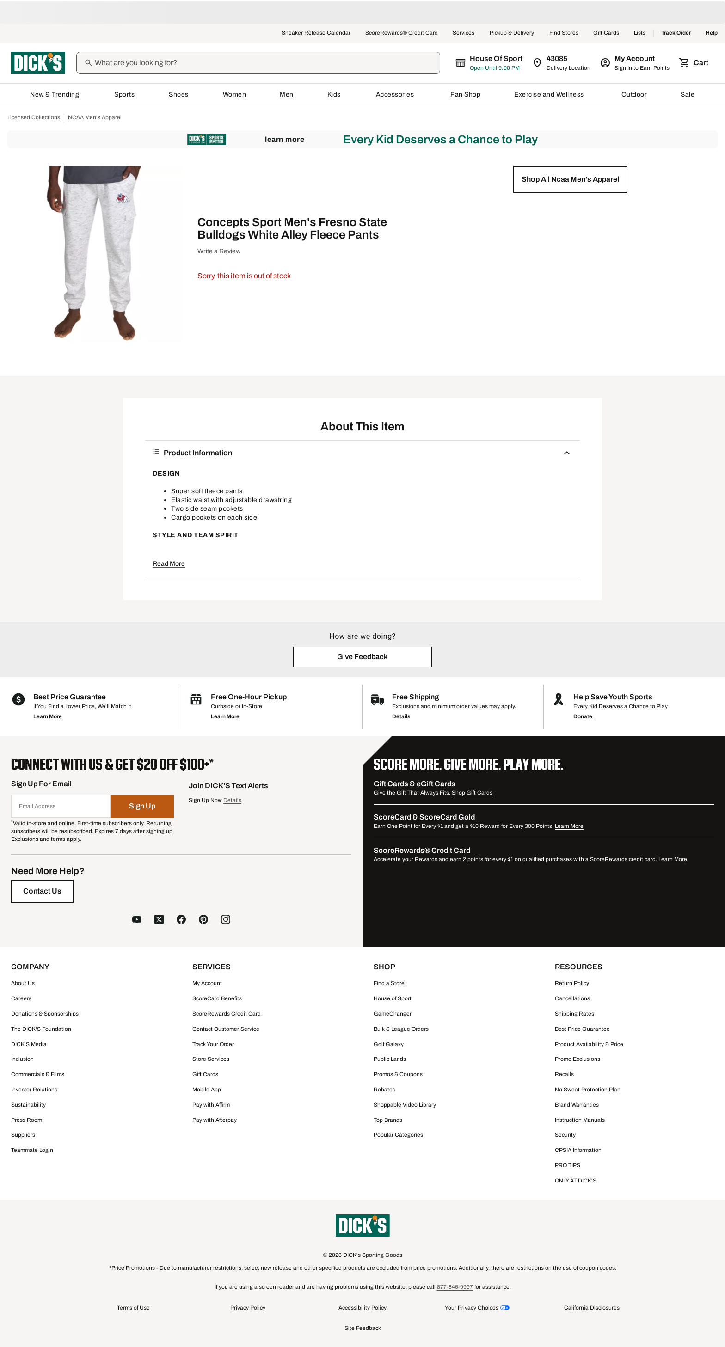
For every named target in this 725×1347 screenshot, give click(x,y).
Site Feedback (362, 1328)
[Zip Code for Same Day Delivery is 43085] (562, 63)
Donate (582, 716)
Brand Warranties (577, 1105)
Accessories (396, 94)
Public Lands (390, 1059)
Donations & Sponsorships (45, 1013)
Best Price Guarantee (582, 1029)
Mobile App (206, 1089)
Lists (640, 33)
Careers (21, 998)
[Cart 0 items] (694, 63)
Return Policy (572, 983)
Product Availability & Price (589, 1044)
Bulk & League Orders (401, 1029)
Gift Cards (606, 33)
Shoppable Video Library (405, 1105)
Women (234, 94)
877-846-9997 (455, 1287)
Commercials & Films (37, 1074)
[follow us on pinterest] (203, 919)
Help (712, 33)
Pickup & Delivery (512, 33)
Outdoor (634, 94)
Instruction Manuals (580, 1120)
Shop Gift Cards (472, 793)
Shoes (179, 94)
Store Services (210, 1059)
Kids (334, 94)
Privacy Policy (247, 1307)
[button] (570, 179)
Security (565, 1135)
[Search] (266, 62)
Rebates (384, 1089)
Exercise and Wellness (551, 94)
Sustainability (28, 1105)
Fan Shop (465, 94)
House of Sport (393, 998)
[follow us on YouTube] (136, 919)
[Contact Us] (42, 891)
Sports (124, 94)
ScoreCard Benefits (217, 998)
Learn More (284, 139)
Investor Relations (34, 1089)
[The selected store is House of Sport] (489, 63)
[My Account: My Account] (635, 63)
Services (464, 33)
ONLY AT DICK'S (575, 1180)
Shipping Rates (574, 1013)
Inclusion (22, 1059)
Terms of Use (133, 1307)
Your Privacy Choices (471, 1307)
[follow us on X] (159, 919)
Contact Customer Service (225, 1029)
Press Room (26, 1120)
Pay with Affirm (211, 1105)
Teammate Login (32, 1150)
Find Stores (563, 33)
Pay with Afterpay (214, 1120)
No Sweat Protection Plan (588, 1089)
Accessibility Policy (362, 1307)
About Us (23, 983)
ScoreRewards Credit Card (226, 1013)
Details (401, 716)
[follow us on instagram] (225, 919)
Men (287, 94)
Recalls (564, 1074)
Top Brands (388, 1120)
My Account (207, 983)
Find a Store (389, 983)
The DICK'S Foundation (41, 1029)
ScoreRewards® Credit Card (401, 33)
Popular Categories (398, 1135)
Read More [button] (169, 563)
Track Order (676, 33)
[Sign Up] (142, 806)
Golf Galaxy (389, 1044)
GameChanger (393, 1013)
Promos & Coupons (398, 1074)
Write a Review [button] (218, 251)
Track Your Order (213, 1044)
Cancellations (572, 998)
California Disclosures (592, 1307)
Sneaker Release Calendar (316, 33)
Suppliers (23, 1135)
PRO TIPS (567, 1165)
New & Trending (55, 94)
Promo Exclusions (577, 1059)
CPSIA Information (578, 1150)
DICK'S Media (29, 1044)
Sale (688, 94)
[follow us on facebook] (181, 919)
